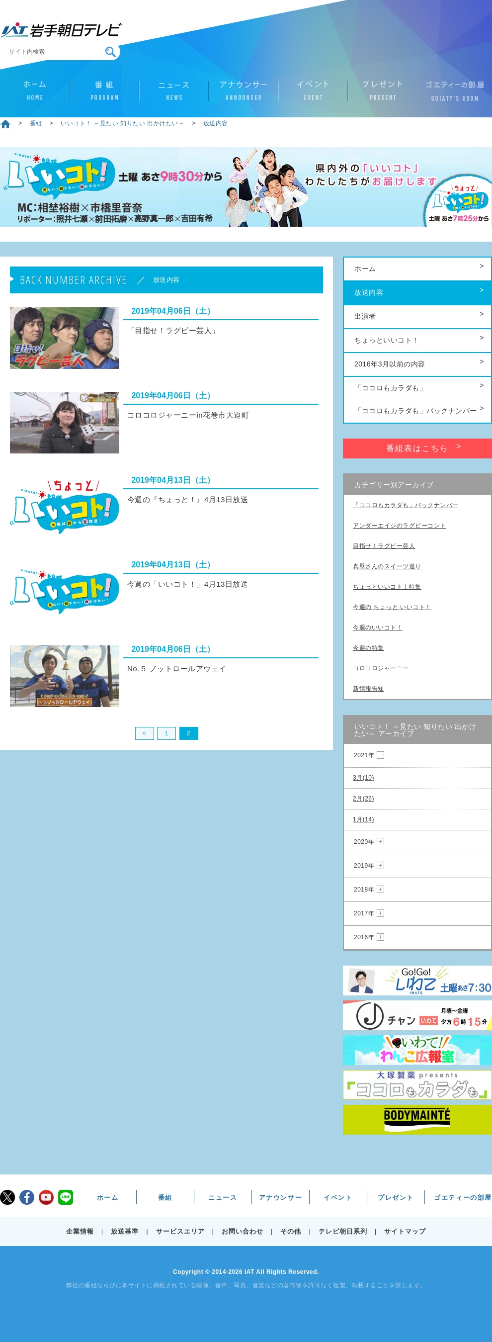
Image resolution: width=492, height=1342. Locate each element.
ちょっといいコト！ (386, 340)
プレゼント (382, 95)
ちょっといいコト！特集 (387, 586)
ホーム (35, 95)
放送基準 (125, 1231)
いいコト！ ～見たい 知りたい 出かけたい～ (122, 123)
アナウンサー (243, 95)
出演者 (365, 316)
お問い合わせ (242, 1231)
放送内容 (215, 123)
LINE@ (65, 1197)
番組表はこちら (417, 448)
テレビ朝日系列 (343, 1231)
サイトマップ (405, 1231)
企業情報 (80, 1231)
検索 (110, 52)
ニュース (174, 95)
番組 (104, 95)
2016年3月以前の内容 (389, 364)
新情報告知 (368, 688)
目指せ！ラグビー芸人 (384, 545)
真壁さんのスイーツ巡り (387, 566)
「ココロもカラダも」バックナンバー (415, 411)
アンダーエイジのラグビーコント (399, 525)
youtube (46, 1197)
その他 (290, 1231)
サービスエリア (180, 1231)
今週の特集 (368, 647)
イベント (313, 95)
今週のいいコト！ (378, 627)
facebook (26, 1197)
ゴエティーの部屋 (452, 95)
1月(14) (363, 819)
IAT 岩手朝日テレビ (61, 29)
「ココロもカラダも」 (390, 388)
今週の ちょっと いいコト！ (392, 607)
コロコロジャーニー (381, 668)
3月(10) (363, 777)
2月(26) (363, 798)
